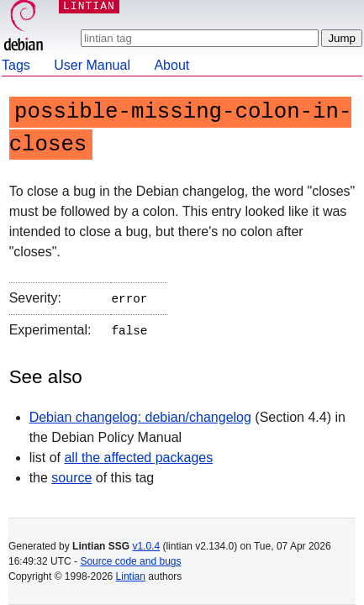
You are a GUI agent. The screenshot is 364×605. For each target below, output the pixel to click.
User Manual (92, 65)
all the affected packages (138, 454)
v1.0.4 (146, 546)
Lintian (130, 576)
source (71, 474)
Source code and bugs (130, 561)
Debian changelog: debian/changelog (140, 414)
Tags (16, 65)
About (171, 65)
